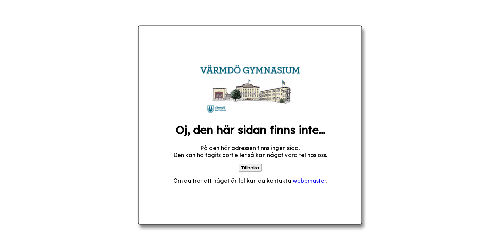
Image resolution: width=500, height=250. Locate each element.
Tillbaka (250, 167)
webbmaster (309, 180)
